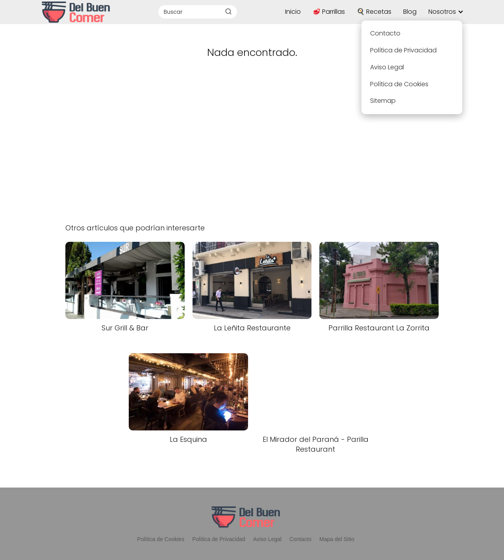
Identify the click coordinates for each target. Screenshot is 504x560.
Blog (410, 11)
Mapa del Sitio (336, 539)
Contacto (300, 539)
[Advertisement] (252, 151)
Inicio (293, 11)
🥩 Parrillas (329, 11)
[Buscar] (228, 11)
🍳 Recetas (374, 11)
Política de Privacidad (218, 539)
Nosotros (442, 11)
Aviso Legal (267, 539)
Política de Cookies (160, 539)
